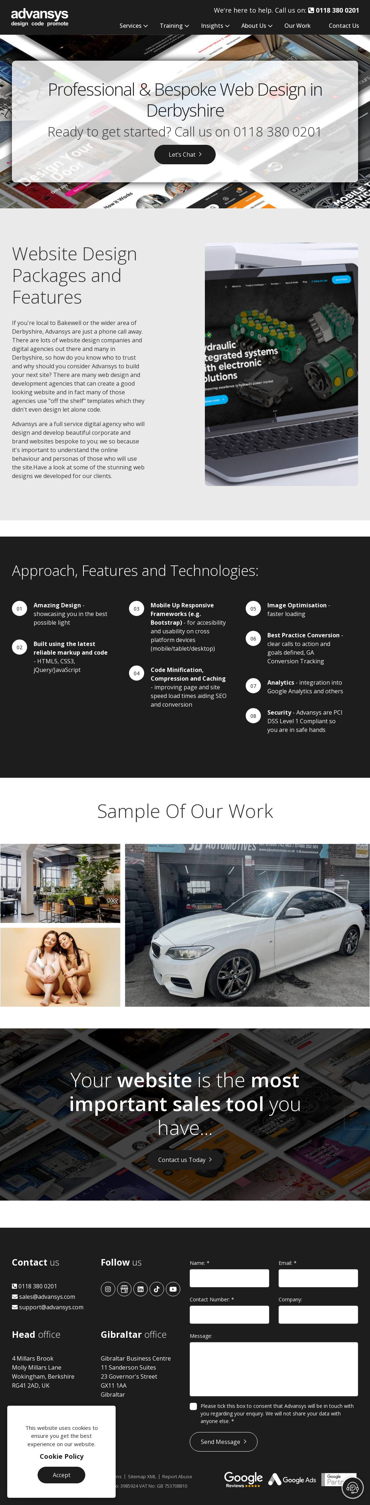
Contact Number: (212, 1299)
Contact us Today (182, 1160)
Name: (200, 1262)
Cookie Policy (61, 1456)
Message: (201, 1335)
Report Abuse (177, 1476)
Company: (290, 1299)
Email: (288, 1262)
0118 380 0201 (278, 131)
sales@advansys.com (43, 1297)
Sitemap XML (142, 1476)
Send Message (220, 1442)
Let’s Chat (182, 155)
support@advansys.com (47, 1307)
